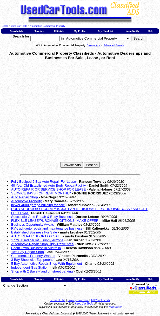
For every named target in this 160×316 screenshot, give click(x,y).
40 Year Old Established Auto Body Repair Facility (48, 185)
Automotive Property (26, 201)
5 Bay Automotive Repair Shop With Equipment (46, 264)
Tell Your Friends (100, 300)
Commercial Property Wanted (33, 256)
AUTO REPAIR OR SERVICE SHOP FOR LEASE (48, 189)
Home (5, 25)
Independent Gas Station (30, 267)
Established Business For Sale (34, 232)
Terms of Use (57, 300)
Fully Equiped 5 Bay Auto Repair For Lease (43, 182)
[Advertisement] (48, 112)
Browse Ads (94, 45)
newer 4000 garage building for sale (38, 205)
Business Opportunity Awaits (32, 224)
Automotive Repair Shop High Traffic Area (42, 244)
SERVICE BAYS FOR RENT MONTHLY (41, 193)
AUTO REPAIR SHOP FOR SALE (36, 236)
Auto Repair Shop (24, 197)
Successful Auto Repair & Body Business (41, 217)
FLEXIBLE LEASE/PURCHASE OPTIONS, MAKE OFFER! (55, 221)
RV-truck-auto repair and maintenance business (46, 228)
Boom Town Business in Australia (36, 248)
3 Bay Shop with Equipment (32, 260)
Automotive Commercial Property (47, 25)
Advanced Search (113, 45)
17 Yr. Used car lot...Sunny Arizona (37, 240)
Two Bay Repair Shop (27, 252)
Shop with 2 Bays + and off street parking (42, 271)
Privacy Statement (78, 300)
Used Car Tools (19, 25)
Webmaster (115, 306)
